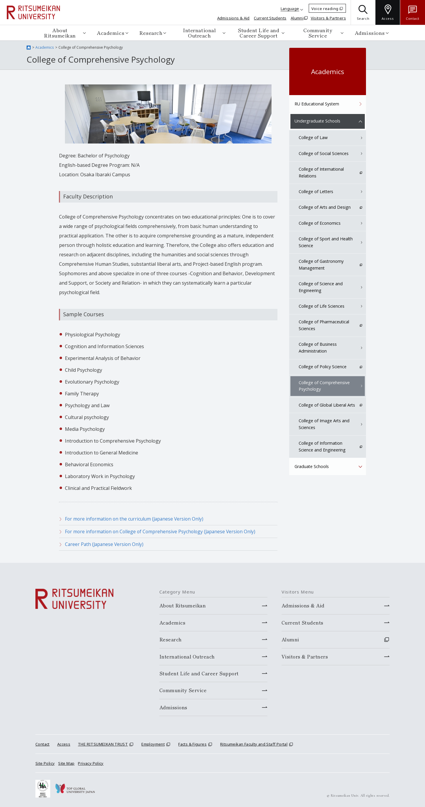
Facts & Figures (192, 744)
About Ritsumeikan (60, 32)
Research (150, 32)
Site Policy (45, 763)
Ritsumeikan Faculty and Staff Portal (253, 744)
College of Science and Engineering (321, 287)
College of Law (313, 138)
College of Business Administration (318, 348)
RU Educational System (317, 104)
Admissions (370, 32)
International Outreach (199, 32)
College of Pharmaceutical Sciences (324, 325)
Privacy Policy (90, 763)
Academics (111, 32)
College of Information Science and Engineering (322, 446)
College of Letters (316, 192)
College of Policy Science (323, 367)
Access (63, 744)
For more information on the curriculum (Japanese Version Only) (136, 519)
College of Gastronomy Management (321, 265)
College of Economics (320, 223)
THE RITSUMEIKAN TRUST (103, 744)
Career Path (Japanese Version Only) (105, 544)
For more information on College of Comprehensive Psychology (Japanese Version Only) (162, 531)
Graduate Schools (312, 466)
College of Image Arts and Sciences (324, 424)
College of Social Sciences (324, 153)
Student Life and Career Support (258, 32)
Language (290, 8)
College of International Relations (321, 173)
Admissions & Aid (233, 18)
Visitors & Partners (328, 18)
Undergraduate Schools (317, 121)
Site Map (66, 763)
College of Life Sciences (322, 306)
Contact (42, 744)
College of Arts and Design (324, 208)
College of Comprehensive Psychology (324, 386)
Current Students (270, 18)
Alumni (297, 18)
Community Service (317, 32)
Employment (153, 744)
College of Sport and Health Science (325, 243)
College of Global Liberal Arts (327, 405)
